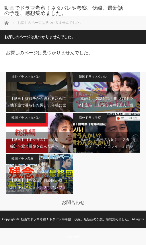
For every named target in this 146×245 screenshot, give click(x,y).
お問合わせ (73, 202)
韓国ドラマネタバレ (93, 76)
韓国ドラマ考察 (22, 158)
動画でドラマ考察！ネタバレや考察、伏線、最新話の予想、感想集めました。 (63, 10)
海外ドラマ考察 (90, 117)
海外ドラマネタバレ (25, 76)
